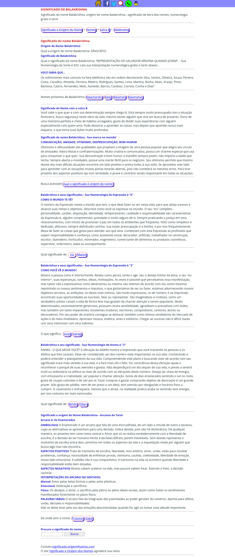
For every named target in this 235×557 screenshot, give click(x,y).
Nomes (91, 30)
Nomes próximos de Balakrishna (63, 97)
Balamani (119, 97)
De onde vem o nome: (56, 518)
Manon (82, 254)
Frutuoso (78, 518)
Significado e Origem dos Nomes (71, 551)
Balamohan (135, 97)
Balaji (108, 97)
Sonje (67, 334)
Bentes (73, 404)
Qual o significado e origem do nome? (88, 184)
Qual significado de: (54, 254)
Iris (72, 254)
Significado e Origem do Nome (61, 30)
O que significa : (51, 334)
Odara (83, 404)
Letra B (105, 30)
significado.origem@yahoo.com (73, 547)
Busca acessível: (51, 184)
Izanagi (77, 334)
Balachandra (94, 97)
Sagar (89, 518)
